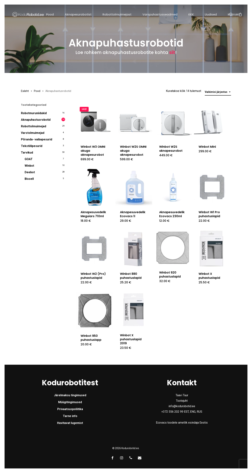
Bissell (29, 179)
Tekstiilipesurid (31, 146)
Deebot (30, 172)
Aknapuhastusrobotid (36, 119)
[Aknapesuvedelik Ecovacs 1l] (133, 187)
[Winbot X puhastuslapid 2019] (133, 310)
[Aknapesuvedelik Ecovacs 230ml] (173, 187)
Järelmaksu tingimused (70, 395)
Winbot (29, 165)
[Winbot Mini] (212, 121)
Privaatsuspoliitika (70, 409)
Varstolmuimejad (32, 133)
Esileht (25, 91)
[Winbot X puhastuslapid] (212, 248)
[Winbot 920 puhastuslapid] (173, 248)
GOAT (29, 159)
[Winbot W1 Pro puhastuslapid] (212, 187)
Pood (37, 91)
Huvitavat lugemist (70, 423)
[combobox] (218, 92)
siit (172, 52)
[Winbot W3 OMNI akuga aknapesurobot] (94, 121)
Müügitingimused (70, 402)
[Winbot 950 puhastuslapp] (94, 310)
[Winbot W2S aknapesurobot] (173, 121)
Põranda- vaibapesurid (36, 139)
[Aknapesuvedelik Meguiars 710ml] (94, 187)
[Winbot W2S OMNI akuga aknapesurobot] (133, 121)
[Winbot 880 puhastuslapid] (133, 248)
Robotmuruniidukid (34, 113)
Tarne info (70, 416)
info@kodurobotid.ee (181, 406)
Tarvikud (27, 152)
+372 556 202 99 (172, 411)
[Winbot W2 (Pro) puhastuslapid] (94, 248)
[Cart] (240, 14)
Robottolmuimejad (33, 126)
